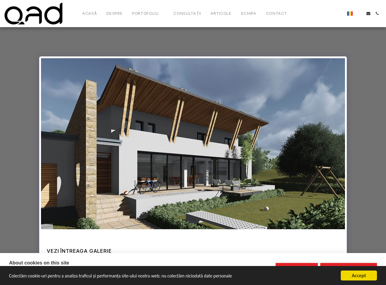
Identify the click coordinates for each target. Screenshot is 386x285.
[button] (148, 13)
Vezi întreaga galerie (79, 251)
